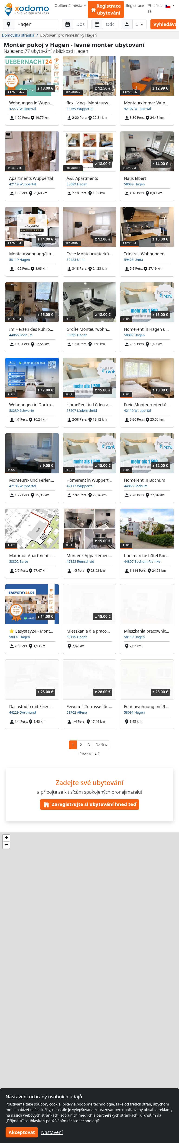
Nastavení (52, 1132)
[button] (101, 744)
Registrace (135, 5)
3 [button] (89, 744)
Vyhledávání (164, 24)
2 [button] (81, 744)
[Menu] (170, 5)
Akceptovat (22, 1132)
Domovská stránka (18, 35)
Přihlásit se (155, 8)
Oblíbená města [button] (69, 5)
